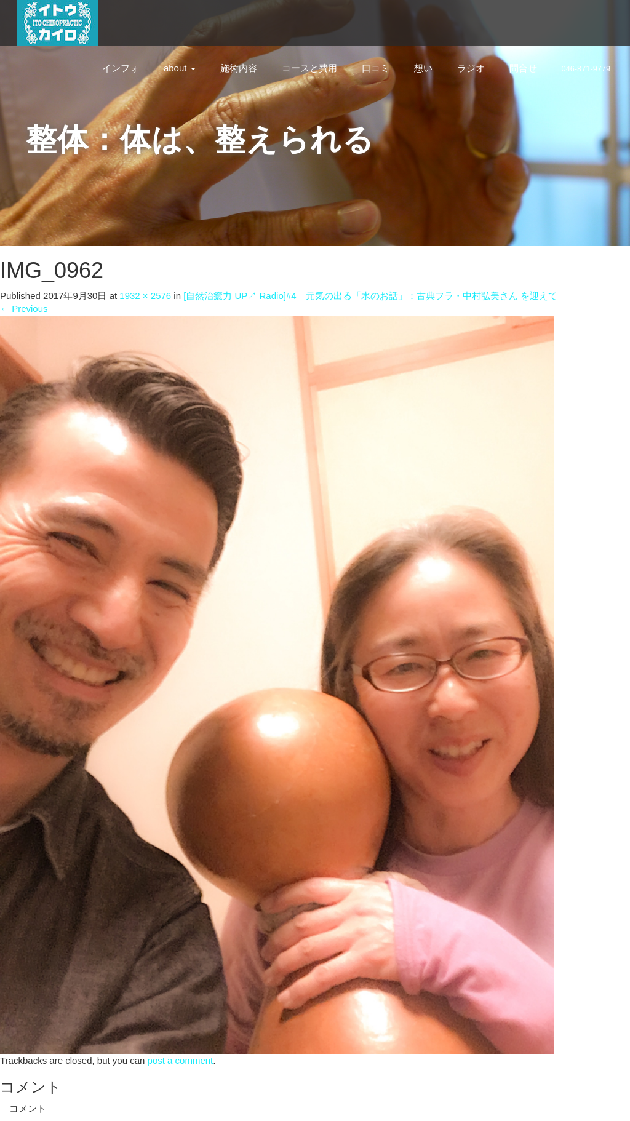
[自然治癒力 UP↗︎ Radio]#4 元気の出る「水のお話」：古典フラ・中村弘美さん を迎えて (370, 295)
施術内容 (238, 68)
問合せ (523, 68)
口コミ (375, 68)
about (180, 68)
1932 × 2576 (145, 295)
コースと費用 (309, 68)
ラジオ (471, 68)
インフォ (120, 68)
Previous (24, 308)
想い (423, 68)
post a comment (180, 1060)
